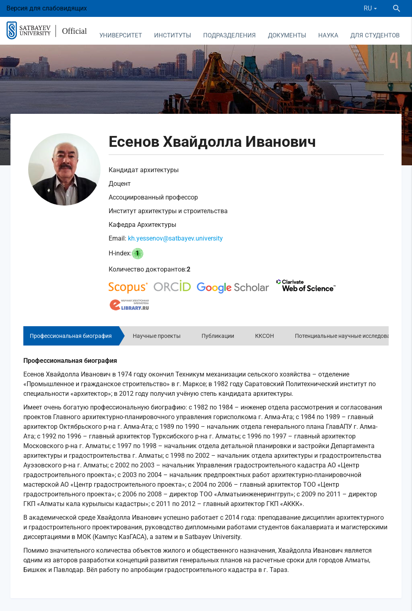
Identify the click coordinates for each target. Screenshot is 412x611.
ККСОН (264, 336)
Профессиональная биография (71, 336)
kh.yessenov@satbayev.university (175, 238)
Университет (120, 35)
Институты (172, 35)
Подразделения (229, 35)
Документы (287, 35)
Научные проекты (157, 336)
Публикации (218, 336)
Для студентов (375, 35)
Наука (328, 35)
